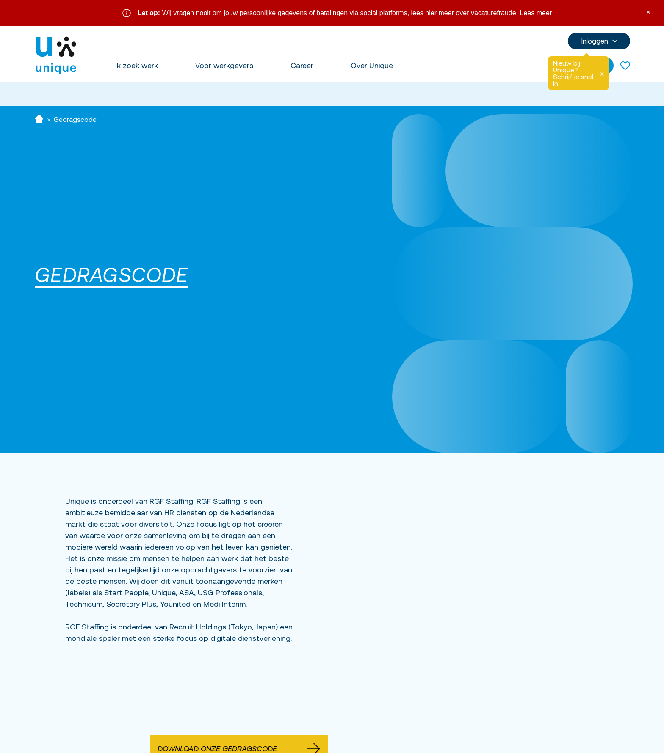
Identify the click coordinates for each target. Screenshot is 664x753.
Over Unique (372, 65)
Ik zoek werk (136, 65)
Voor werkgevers (224, 65)
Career (301, 65)
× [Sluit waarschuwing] (648, 11)
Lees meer (536, 12)
